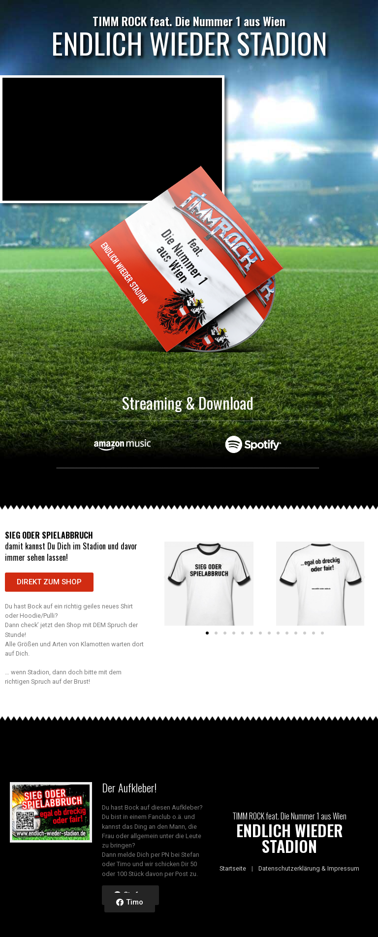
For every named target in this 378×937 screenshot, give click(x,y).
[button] (49, 582)
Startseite (233, 868)
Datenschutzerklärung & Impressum (308, 868)
